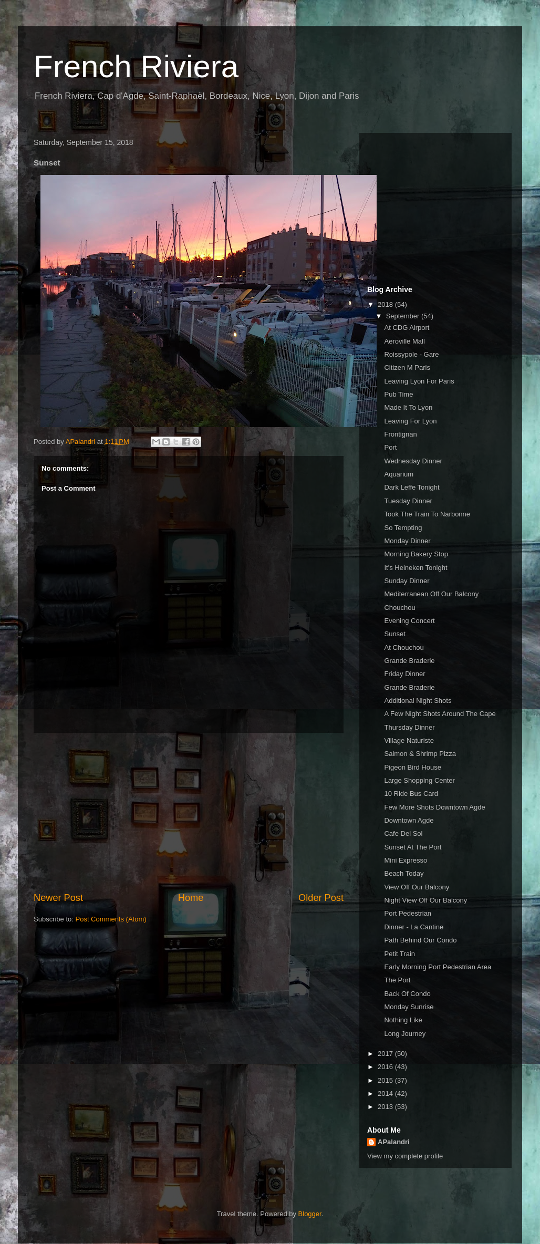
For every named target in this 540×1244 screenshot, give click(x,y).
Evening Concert (409, 621)
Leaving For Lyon (410, 421)
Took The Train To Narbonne (427, 514)
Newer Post (58, 898)
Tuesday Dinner (408, 501)
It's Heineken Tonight (415, 568)
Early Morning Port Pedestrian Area (437, 967)
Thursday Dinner (409, 727)
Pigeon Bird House (412, 767)
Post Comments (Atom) (111, 919)
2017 (386, 1054)
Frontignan (400, 434)
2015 (386, 1080)
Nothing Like (403, 1020)
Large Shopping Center (419, 780)
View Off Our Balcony (416, 887)
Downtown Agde (408, 820)
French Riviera (136, 66)
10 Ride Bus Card (411, 793)
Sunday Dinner (406, 581)
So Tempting (403, 528)
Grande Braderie (409, 661)
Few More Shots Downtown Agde (434, 807)
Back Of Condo (407, 994)
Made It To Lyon (408, 407)
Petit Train (399, 954)
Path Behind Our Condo (420, 940)
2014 (386, 1093)
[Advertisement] (188, 812)
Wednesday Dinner (413, 461)
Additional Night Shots (417, 700)
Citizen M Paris (407, 367)
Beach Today (403, 873)
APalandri (394, 1142)
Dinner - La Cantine (413, 927)
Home (191, 898)
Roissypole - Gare (411, 354)
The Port (397, 980)
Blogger (309, 1214)
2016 (386, 1067)
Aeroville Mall (404, 341)
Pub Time (398, 394)
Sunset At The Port (412, 847)
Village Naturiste (408, 740)
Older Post (321, 898)
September (403, 316)
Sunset (394, 634)
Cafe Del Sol (403, 833)
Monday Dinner (407, 541)
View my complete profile (405, 1156)
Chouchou (399, 607)
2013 (386, 1107)
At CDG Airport (406, 327)
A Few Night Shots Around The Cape (439, 714)
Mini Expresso (405, 860)
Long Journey (404, 1034)
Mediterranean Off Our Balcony (431, 594)
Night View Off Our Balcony (425, 900)
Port (390, 447)
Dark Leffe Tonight (411, 487)
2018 (386, 304)
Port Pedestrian (407, 913)
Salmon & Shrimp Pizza (420, 754)
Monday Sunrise (408, 1007)
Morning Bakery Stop (416, 554)
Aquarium (398, 474)
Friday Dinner (404, 674)
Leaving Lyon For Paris (419, 381)
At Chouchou (403, 647)
